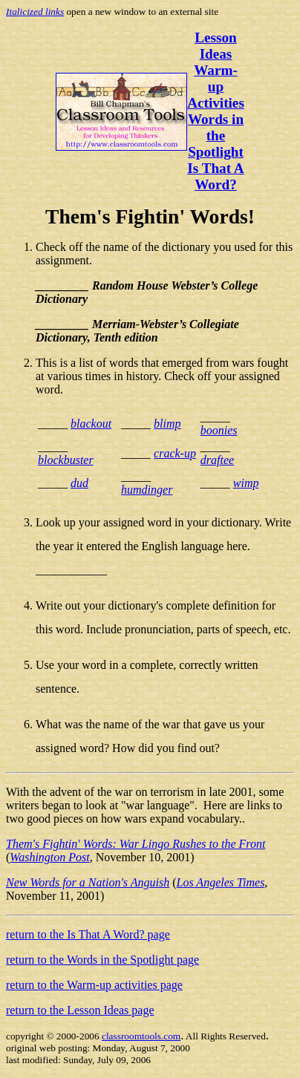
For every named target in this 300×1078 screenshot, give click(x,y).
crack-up (175, 453)
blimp (167, 423)
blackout (91, 423)
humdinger (146, 489)
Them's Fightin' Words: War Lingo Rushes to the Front (135, 843)
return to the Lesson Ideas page (80, 1010)
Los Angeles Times (221, 882)
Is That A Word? (215, 176)
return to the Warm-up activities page (94, 985)
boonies (219, 430)
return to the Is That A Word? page (88, 934)
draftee (217, 460)
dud (79, 483)
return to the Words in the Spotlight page (102, 959)
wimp (246, 483)
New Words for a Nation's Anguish (87, 882)
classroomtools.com (141, 1036)
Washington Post (49, 857)
